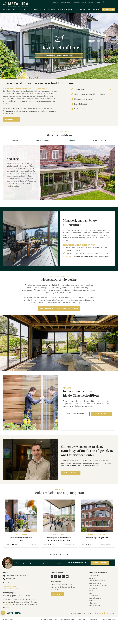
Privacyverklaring (67, 620)
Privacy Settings (3, 613)
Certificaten (93, 620)
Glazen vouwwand (94, 605)
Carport (91, 593)
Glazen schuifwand (95, 583)
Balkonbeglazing (94, 575)
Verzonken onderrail (43, 141)
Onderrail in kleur (99, 141)
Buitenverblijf (93, 603)
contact (59, 563)
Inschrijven (57, 594)
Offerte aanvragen (100, 563)
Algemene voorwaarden (49, 620)
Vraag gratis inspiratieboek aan (59, 55)
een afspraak (7, 604)
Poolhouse (92, 600)
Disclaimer (81, 620)
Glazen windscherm (95, 598)
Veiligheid (15, 141)
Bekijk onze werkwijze (76, 414)
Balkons (68, 256)
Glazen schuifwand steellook (98, 585)
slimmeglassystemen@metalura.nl (17, 575)
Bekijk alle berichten (59, 554)
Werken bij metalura (108, 620)
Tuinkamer (92, 578)
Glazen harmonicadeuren (97, 580)
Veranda (91, 590)
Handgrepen (71, 141)
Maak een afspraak (71, 472)
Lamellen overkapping (96, 595)
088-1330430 (10, 579)
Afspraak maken (11, 119)
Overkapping (93, 588)
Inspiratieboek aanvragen (77, 563)
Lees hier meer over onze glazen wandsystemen (59, 308)
